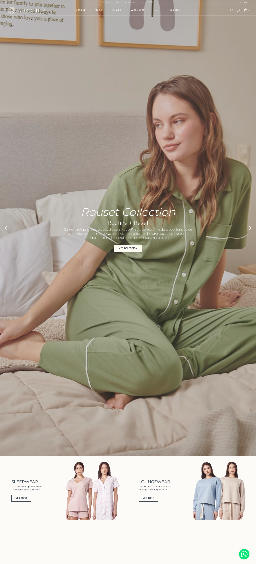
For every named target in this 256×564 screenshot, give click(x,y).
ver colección (128, 252)
